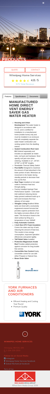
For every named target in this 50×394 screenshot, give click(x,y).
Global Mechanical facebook (17, 363)
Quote (14, 70)
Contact (35, 70)
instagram (9, 358)
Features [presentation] (8, 96)
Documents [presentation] (34, 96)
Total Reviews (25, 108)
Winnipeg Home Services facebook (19, 361)
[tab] (8, 96)
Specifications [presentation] (20, 96)
